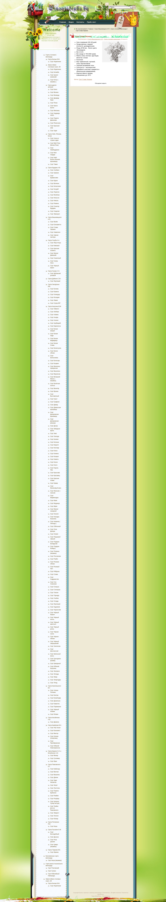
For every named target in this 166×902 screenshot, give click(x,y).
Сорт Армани (54, 173)
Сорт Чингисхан (55, 646)
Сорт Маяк (53, 500)
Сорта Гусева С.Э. (54, 271)
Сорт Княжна (54, 453)
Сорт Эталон (54, 816)
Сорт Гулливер (55, 758)
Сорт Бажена (54, 291)
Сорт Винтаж (54, 772)
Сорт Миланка (54, 110)
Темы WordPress (96, 896)
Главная (62, 22)
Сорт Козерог (54, 456)
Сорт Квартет (54, 445)
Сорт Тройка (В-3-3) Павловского (54, 808)
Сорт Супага (52, 871)
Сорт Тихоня (54, 592)
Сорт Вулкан (54, 391)
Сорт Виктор (54, 733)
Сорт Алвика (54, 314)
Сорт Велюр (54, 755)
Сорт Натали (54, 514)
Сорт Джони (54, 777)
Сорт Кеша (53, 826)
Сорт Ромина (54, 203)
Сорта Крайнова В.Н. (54, 725)
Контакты (80, 22)
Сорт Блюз (53, 89)
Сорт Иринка (54, 852)
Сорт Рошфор (54, 798)
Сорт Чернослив (55, 610)
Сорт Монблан (55, 195)
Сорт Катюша (54, 442)
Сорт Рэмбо (54, 559)
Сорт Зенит (54, 785)
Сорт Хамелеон (55, 232)
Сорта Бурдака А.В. (54, 167)
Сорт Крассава (55, 472)
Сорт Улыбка (54, 598)
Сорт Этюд (53, 683)
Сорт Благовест (55, 730)
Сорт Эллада (54, 674)
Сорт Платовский (53, 868)
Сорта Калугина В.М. (54, 306)
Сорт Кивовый (54, 245)
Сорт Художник (55, 607)
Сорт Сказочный (55, 258)
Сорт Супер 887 (55, 303)
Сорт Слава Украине (83, 36)
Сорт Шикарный (55, 663)
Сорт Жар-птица (55, 243)
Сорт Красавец (55, 475)
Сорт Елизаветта (55, 224)
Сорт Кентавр (54, 448)
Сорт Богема (54, 289)
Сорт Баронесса (55, 326)
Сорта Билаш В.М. (54, 59)
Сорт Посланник (55, 556)
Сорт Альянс (54, 320)
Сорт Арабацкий (55, 323)
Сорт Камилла (54, 704)
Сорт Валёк (54, 222)
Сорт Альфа (54, 317)
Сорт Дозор (54, 426)
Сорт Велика (54, 92)
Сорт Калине (54, 439)
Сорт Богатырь (55, 360)
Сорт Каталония (55, 186)
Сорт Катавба (54, 72)
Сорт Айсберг (54, 312)
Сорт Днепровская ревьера (54, 421)
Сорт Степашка (55, 590)
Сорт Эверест (54, 813)
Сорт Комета (54, 459)
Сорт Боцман (54, 363)
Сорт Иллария (54, 297)
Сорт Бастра (54, 695)
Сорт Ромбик (54, 796)
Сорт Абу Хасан (55, 727)
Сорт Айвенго (54, 309)
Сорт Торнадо (54, 595)
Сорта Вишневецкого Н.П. (102, 29)
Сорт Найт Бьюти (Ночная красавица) (55, 159)
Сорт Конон (54, 462)
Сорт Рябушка (54, 571)
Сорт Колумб (54, 189)
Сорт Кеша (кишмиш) (55, 860)
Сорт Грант (53, 399)
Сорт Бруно (54, 180)
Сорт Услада (54, 601)
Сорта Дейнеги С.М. (54, 278)
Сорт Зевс (53, 433)
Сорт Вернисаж (55, 374)
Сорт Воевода (54, 95)
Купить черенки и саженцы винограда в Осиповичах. (94, 892)
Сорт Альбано (54, 170)
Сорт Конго (53, 465)
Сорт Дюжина (54, 722)
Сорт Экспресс (55, 671)
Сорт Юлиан (54, 714)
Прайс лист (91, 22)
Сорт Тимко (54, 164)
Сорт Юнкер (54, 819)
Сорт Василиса (55, 371)
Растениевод (106, 896)
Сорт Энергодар (55, 680)
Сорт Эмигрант (55, 214)
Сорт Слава (54, 574)
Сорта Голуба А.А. (54, 240)
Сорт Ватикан (54, 183)
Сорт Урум (53, 130)
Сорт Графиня (54, 402)
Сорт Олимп (54, 534)
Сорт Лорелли (54, 192)
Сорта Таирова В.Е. (54, 850)
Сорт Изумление (55, 61)
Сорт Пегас (54, 103)
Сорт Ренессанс (55, 123)
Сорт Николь (54, 200)
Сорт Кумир (54, 483)
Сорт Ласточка (55, 788)
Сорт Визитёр (54, 388)
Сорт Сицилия (54, 211)
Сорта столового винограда (112, 39)
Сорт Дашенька (55, 701)
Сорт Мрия (53, 506)
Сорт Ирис (53, 761)
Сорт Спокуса (54, 587)
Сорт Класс (54, 451)
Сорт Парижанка (55, 706)
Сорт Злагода (54, 436)
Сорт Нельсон (54, 198)
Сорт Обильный (55, 526)
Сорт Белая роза (55, 348)
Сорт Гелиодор (55, 294)
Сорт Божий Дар (55, 698)
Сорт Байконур (55, 769)
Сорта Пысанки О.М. (54, 829)
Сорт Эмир (53, 677)
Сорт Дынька (54, 837)
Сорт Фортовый (55, 281)
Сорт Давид (54, 405)
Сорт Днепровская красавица (54, 414)
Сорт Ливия (54, 300)
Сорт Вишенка (54, 774)
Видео (71, 22)
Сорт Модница (55, 503)
